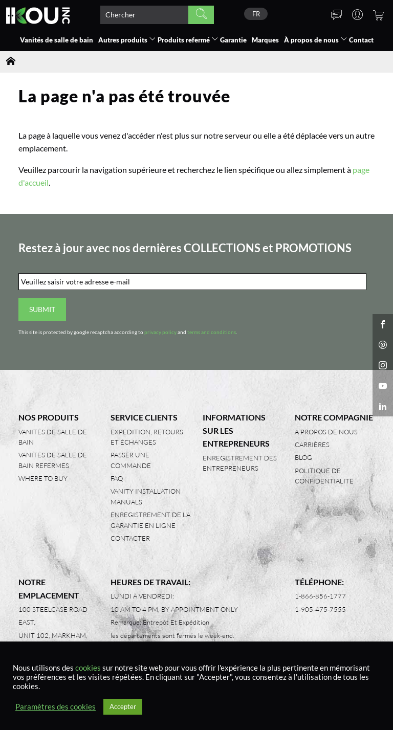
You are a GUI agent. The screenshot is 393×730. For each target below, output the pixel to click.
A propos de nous (326, 432)
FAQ (117, 478)
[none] (256, 14)
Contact (361, 40)
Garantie (233, 40)
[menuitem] (256, 14)
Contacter (130, 538)
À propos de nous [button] (311, 40)
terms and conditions (211, 332)
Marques (265, 40)
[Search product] (144, 15)
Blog (303, 457)
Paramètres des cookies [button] (55, 706)
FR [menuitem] (256, 14)
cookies (88, 667)
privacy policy (160, 332)
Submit (42, 309)
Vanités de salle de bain (56, 40)
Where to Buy (43, 478)
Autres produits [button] (122, 40)
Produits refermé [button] (184, 40)
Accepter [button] (123, 706)
